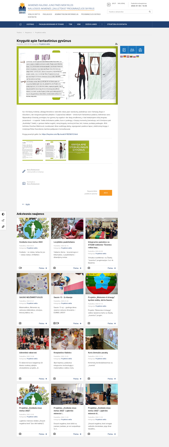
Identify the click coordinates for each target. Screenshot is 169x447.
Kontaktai (32, 17)
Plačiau (41, 268)
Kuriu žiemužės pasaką (98, 353)
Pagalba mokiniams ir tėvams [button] (51, 24)
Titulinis (19, 32)
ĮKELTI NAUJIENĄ (118, 3)
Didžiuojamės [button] (91, 24)
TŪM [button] (70, 24)
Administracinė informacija (66, 14)
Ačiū (106, 193)
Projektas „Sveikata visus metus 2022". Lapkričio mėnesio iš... (99, 411)
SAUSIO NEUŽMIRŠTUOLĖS (31, 297)
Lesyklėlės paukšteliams (64, 242)
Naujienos (28, 32)
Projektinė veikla (40, 32)
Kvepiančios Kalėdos (63, 353)
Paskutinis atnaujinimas (139, 5)
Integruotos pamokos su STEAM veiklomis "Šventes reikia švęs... (100, 245)
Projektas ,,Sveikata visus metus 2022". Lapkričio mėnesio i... (65, 411)
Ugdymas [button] (30, 24)
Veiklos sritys (34, 14)
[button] (20, 24)
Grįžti (28, 204)
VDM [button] (78, 24)
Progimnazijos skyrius (91, 14)
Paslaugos (47, 14)
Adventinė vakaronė (28, 353)
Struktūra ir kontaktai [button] (117, 24)
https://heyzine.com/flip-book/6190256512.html (60, 134)
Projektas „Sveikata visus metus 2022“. (30, 409)
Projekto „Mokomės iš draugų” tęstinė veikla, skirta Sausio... (101, 298)
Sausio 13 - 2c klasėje (63, 297)
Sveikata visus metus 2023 (31, 242)
